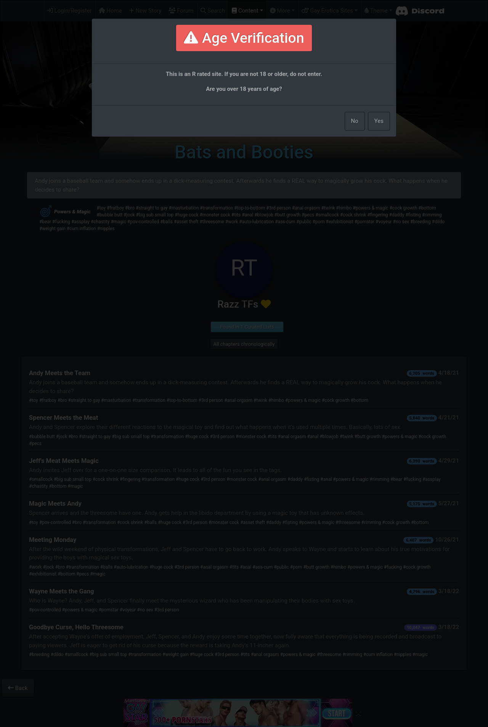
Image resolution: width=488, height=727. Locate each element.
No (354, 121)
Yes (379, 121)
